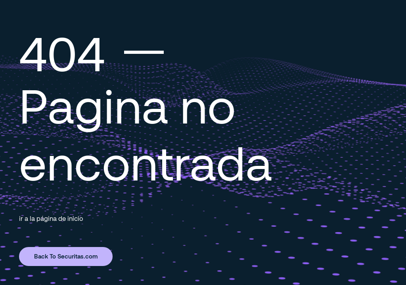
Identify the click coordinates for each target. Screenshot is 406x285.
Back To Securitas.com (66, 256)
